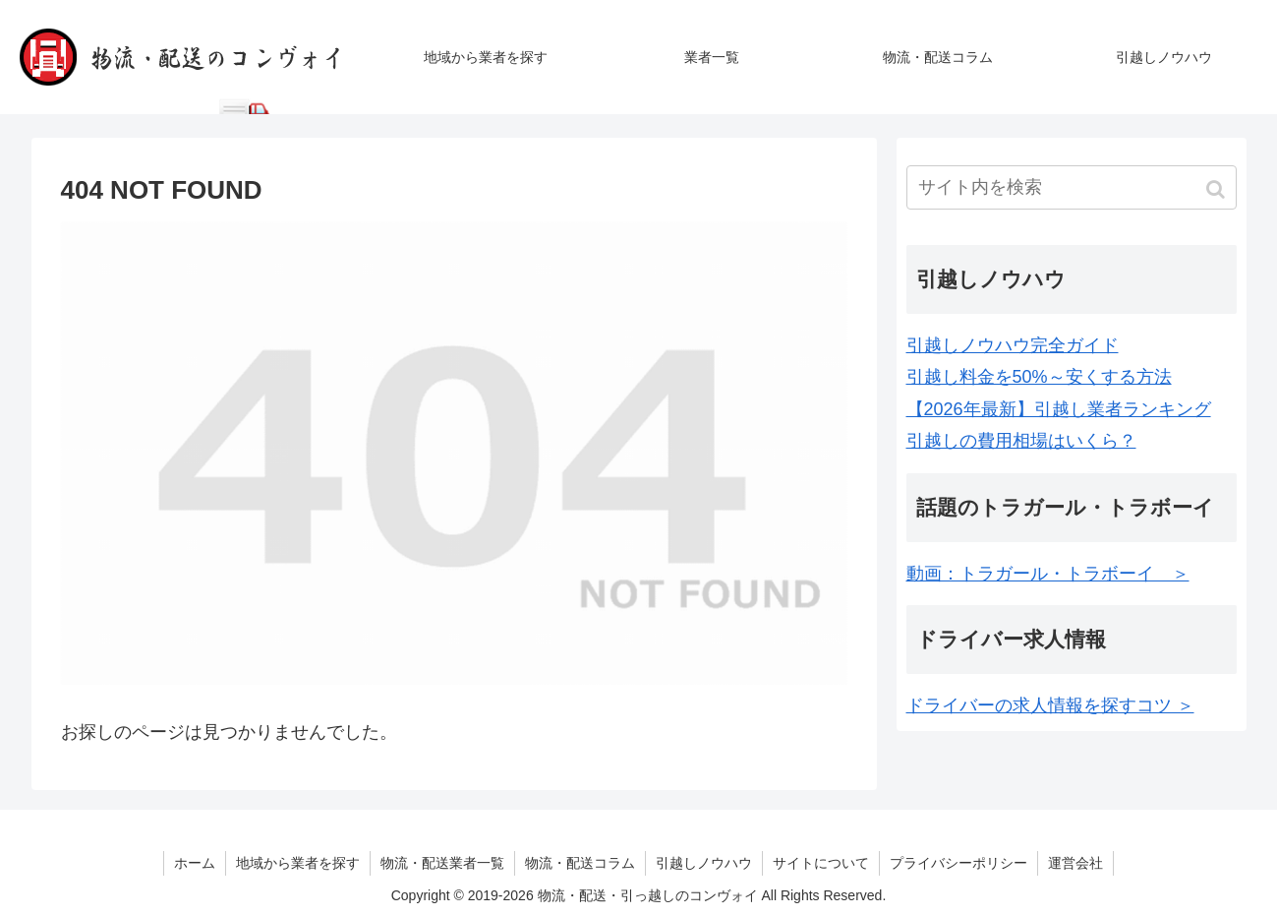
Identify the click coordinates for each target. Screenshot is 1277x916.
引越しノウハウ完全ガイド (1012, 345)
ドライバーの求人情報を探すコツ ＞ (1050, 705)
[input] (1071, 187)
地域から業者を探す (298, 863)
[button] (1217, 189)
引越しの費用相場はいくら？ (1021, 441)
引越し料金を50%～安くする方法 (1039, 377)
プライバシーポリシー (958, 863)
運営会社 (1075, 863)
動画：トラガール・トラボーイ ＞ (1048, 573)
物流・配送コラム (580, 863)
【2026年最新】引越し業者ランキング (1058, 409)
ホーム (194, 863)
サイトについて (821, 863)
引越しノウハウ (704, 863)
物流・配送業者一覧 (442, 863)
